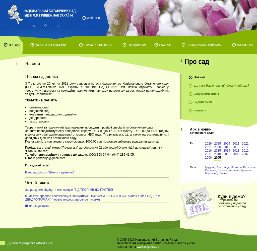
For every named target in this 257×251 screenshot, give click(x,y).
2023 (236, 143)
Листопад (223, 167)
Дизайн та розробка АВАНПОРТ (30, 243)
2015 (217, 150)
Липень (222, 170)
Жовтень (236, 167)
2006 (208, 157)
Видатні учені (203, 102)
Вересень (249, 167)
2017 (245, 147)
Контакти (200, 110)
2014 (226, 150)
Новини (199, 77)
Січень (223, 173)
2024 (226, 143)
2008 (236, 154)
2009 (226, 154)
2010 (217, 154)
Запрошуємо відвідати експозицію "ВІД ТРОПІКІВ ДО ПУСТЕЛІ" (69, 190)
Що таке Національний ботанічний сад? (221, 85)
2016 (208, 150)
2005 (217, 157)
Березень (211, 173)
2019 (226, 147)
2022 (245, 143)
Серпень (210, 170)
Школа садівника (37, 206)
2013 (236, 150)
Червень (233, 170)
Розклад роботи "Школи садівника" (49, 172)
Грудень (210, 167)
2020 (217, 147)
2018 (236, 147)
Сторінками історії (206, 94)
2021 (208, 147)
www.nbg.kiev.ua (148, 246)
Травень (246, 170)
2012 (245, 150)
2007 (245, 154)
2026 (208, 143)
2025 (217, 143)
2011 (208, 154)
